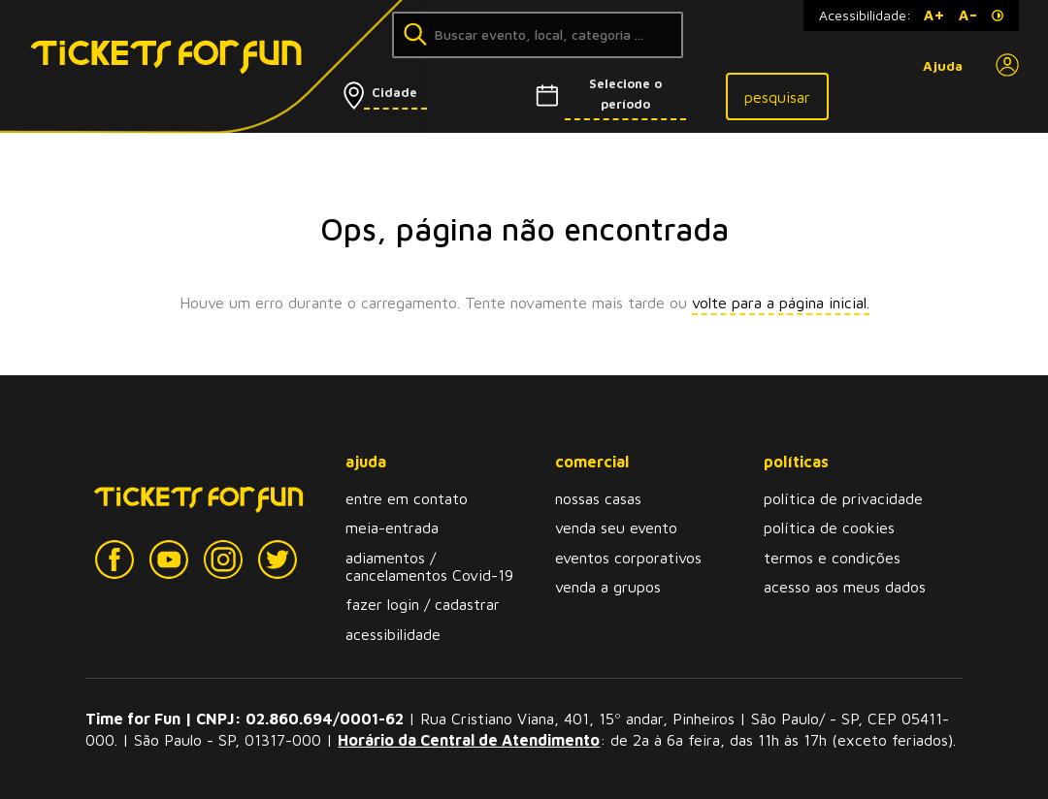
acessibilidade (393, 634)
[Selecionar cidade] (418, 92)
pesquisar (777, 97)
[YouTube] (168, 560)
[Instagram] (223, 560)
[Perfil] (1007, 66)
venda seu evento (616, 527)
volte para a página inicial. (780, 302)
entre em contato (406, 498)
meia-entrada (392, 527)
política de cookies (829, 527)
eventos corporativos (628, 557)
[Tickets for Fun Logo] (133, 66)
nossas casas (598, 498)
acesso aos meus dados (845, 586)
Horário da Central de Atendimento (469, 740)
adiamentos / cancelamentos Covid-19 (429, 566)
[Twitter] (277, 560)
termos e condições (832, 557)
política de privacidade (843, 498)
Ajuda (943, 66)
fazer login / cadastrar (422, 604)
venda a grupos (608, 586)
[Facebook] (114, 560)
